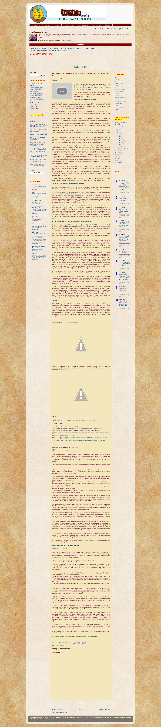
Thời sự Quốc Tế (119, 107)
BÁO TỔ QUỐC (36, 207)
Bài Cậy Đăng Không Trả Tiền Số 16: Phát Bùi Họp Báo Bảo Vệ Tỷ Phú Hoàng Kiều (39, 241)
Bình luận (117, 81)
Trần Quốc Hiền (119, 156)
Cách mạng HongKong (120, 87)
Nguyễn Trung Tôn (119, 142)
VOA (33, 223)
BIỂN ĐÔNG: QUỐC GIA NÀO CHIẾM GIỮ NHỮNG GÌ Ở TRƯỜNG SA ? (37, 144)
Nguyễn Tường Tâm (120, 144)
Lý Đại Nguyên (118, 134)
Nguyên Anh (118, 136)
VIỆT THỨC (35, 216)
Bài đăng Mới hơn (58, 709)
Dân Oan (117, 93)
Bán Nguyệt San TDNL (120, 123)
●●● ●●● (31, 54)
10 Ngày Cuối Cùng (35, 83)
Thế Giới (117, 105)
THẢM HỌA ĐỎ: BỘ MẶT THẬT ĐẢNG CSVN (62, 48)
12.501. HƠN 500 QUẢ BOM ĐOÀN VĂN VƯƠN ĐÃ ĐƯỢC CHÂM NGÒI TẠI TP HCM (39, 256)
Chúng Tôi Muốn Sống (35, 89)
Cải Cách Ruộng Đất (120, 91)
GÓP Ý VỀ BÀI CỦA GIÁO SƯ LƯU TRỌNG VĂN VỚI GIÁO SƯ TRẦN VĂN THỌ (38, 138)
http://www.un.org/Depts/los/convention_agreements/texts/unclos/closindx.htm (79, 428)
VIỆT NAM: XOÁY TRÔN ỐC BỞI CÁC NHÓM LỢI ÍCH (38, 130)
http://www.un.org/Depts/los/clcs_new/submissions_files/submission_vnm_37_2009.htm (81, 440)
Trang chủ (81, 709)
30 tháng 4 (117, 77)
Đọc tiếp (69, 40)
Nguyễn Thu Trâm (119, 138)
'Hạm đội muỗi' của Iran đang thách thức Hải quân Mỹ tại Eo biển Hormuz (39, 195)
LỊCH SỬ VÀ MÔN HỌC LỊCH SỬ (38, 134)
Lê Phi (116, 130)
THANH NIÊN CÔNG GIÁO (39, 246)
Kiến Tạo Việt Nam (119, 97)
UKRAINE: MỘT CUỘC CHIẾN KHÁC (123, 290)
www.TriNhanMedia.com (99, 29)
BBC (33, 192)
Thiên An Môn (118, 103)
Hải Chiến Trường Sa (35, 93)
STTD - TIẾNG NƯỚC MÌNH (123, 199)
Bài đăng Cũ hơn (104, 709)
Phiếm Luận (118, 99)
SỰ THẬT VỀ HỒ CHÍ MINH (85, 48)
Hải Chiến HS (33, 91)
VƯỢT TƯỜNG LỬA (43, 54)
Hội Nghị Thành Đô (35, 95)
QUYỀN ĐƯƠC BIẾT (37, 200)
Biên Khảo (117, 79)
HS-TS (57, 645)
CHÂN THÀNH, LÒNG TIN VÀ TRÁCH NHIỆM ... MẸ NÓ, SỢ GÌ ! (38, 165)
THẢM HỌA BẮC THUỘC (38, 48)
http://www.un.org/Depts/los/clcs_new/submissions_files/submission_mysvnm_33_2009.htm (82, 437)
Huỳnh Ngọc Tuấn (119, 128)
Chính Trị (117, 85)
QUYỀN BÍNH (33, 121)
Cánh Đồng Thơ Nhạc (120, 89)
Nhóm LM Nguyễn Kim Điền (122, 148)
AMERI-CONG (62, 50)
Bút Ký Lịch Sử (96, 25)
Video (116, 109)
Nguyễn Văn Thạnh (120, 146)
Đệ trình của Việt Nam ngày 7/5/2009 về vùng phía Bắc (68, 206)
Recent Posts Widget (126, 313)
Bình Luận (56, 25)
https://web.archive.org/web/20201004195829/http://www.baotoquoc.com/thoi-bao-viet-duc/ (39, 211)
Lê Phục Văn (118, 132)
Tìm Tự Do (32, 108)
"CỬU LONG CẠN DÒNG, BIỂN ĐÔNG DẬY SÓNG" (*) (124, 264)
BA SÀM (34, 253)
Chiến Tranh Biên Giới (35, 87)
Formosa (117, 95)
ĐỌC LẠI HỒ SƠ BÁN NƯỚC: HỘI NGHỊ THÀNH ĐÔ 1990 (38, 156)
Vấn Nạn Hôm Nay (69, 25)
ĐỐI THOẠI (35, 232)
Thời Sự (47, 25)
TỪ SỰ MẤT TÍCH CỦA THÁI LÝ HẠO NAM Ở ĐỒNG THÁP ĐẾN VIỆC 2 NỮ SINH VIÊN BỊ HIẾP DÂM (38, 150)
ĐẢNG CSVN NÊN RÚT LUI (38, 233)
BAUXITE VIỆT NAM (37, 185)
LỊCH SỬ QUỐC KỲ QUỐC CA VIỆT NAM (43, 50)
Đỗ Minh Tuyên (119, 160)
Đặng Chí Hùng (119, 158)
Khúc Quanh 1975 (83, 25)
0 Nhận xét (122, 192)
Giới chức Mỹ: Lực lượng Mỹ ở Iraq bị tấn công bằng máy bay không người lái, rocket (39, 226)
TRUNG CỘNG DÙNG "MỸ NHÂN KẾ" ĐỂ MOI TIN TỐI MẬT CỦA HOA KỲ (124, 277)
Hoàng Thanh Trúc (119, 126)
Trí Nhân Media (36, 25)
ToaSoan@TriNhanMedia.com (123, 29)
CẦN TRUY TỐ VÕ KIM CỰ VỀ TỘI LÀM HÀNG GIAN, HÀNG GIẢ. (124, 224)
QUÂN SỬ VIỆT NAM (37, 238)
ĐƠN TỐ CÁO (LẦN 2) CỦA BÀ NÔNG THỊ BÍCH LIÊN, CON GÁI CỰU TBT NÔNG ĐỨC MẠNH (38, 125)
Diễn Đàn (107, 25)
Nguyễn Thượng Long (120, 140)
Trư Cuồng (32, 106)
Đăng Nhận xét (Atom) (61, 712)
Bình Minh (117, 124)
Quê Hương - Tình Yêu (120, 101)
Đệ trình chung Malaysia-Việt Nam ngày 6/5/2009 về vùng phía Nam (72, 192)
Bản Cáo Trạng (34, 85)
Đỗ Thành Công (119, 162)
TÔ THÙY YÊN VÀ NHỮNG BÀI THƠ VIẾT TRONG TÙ (38, 160)
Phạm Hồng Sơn (119, 152)
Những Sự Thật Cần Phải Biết (37, 99)
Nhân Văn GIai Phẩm (35, 97)
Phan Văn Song (119, 150)
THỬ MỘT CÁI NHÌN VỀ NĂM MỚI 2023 (124, 211)
